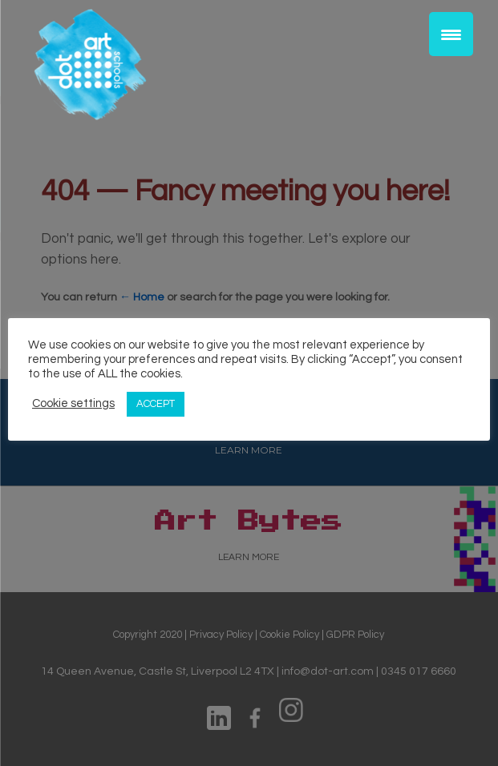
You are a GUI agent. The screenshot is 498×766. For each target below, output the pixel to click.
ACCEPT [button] (155, 403)
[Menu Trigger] (451, 34)
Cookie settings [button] (73, 403)
